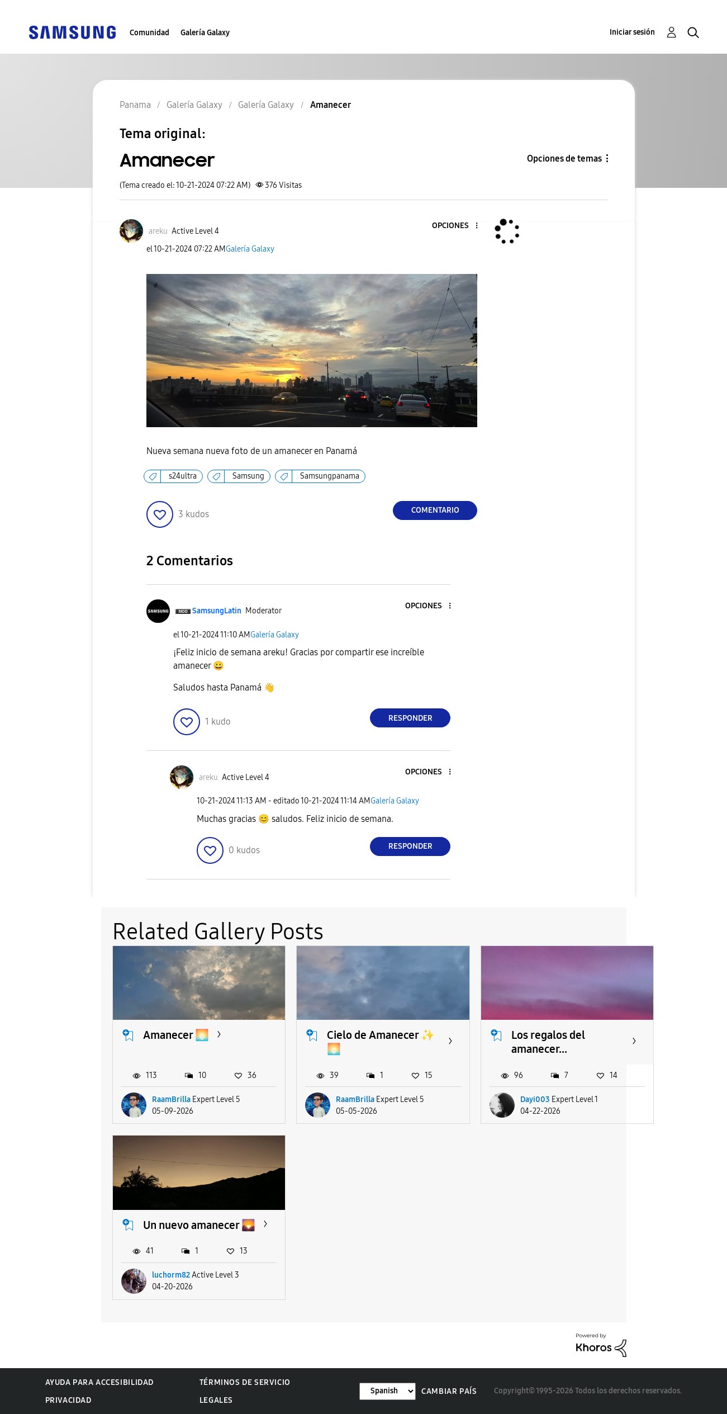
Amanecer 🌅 (176, 1035)
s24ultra (183, 476)
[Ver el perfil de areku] (158, 231)
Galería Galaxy (205, 32)
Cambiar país (449, 1391)
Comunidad (149, 32)
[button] (458, 226)
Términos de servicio (245, 1382)
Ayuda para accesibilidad (99, 1382)
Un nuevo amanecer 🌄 (199, 1225)
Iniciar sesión (632, 32)
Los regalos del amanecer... (548, 1042)
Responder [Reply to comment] (410, 718)
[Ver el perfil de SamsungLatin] (216, 611)
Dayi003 (535, 1099)
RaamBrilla (171, 1099)
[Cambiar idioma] (387, 1391)
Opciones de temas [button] (564, 158)
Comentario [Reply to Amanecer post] (435, 510)
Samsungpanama (329, 476)
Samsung (248, 476)
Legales (216, 1400)
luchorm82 (171, 1275)
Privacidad (68, 1400)
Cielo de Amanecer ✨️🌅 (381, 1042)
